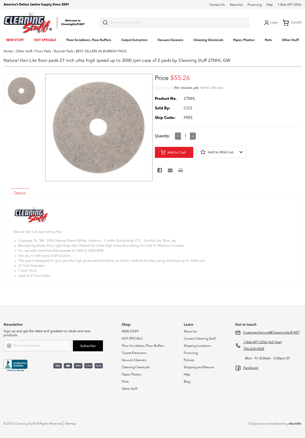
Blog (187, 381)
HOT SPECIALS (45, 40)
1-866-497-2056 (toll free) (262, 342)
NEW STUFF (15, 40)
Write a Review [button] (211, 88)
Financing (255, 4)
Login (270, 22)
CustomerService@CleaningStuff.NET (271, 332)
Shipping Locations (197, 345)
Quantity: (162, 136)
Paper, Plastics (243, 40)
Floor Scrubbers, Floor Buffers (88, 40)
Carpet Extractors (134, 40)
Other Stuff (290, 40)
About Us (236, 4)
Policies (189, 360)
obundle (295, 423)
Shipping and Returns (199, 367)
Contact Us (217, 4)
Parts (268, 40)
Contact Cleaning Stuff (199, 338)
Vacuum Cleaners (170, 40)
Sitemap (70, 423)
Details (20, 193)
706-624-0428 (253, 349)
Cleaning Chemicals (208, 40)
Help (269, 4)
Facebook (250, 368)
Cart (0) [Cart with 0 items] (291, 22)
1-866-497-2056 (289, 4)
